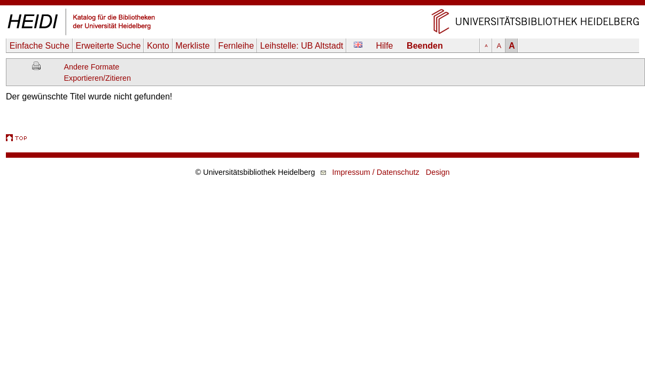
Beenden (425, 45)
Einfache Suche (39, 45)
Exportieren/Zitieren (97, 78)
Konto (158, 45)
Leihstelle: (302, 45)
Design (438, 172)
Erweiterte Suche (108, 45)
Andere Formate (91, 67)
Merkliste (193, 45)
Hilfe (384, 45)
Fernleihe (236, 45)
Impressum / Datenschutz (375, 172)
